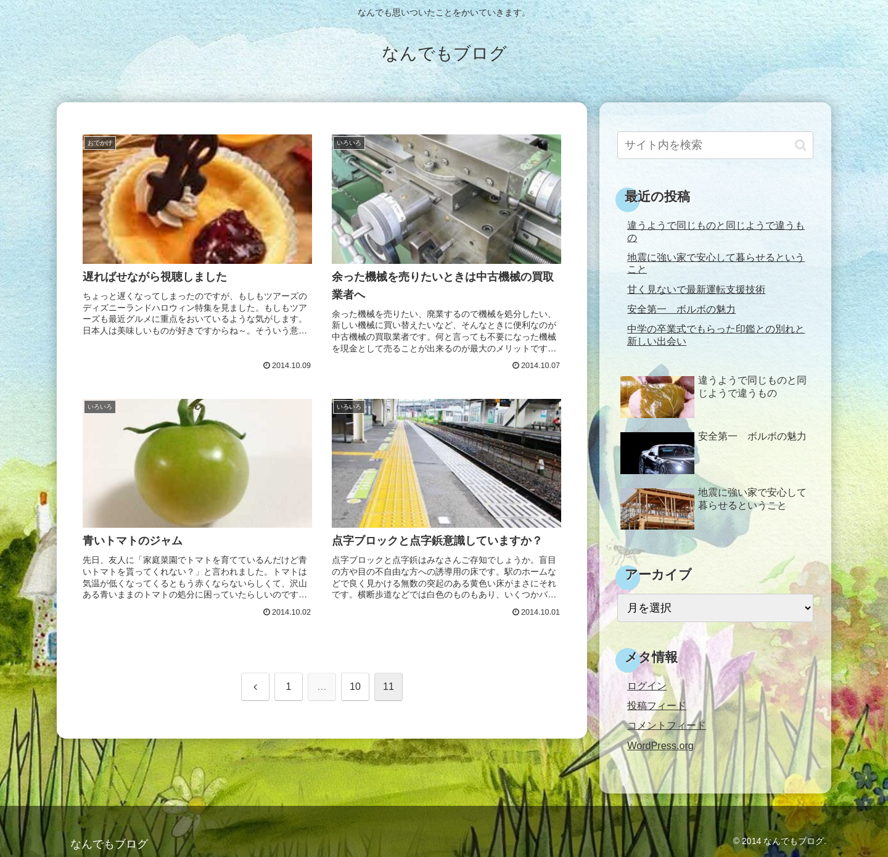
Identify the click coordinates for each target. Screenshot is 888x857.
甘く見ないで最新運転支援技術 (696, 289)
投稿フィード (656, 705)
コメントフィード (666, 725)
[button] (801, 145)
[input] (715, 145)
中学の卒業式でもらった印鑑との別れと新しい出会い (716, 334)
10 (355, 686)
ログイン (647, 685)
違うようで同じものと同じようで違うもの (716, 230)
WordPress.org (660, 745)
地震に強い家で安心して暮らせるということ (716, 263)
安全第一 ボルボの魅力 (681, 308)
